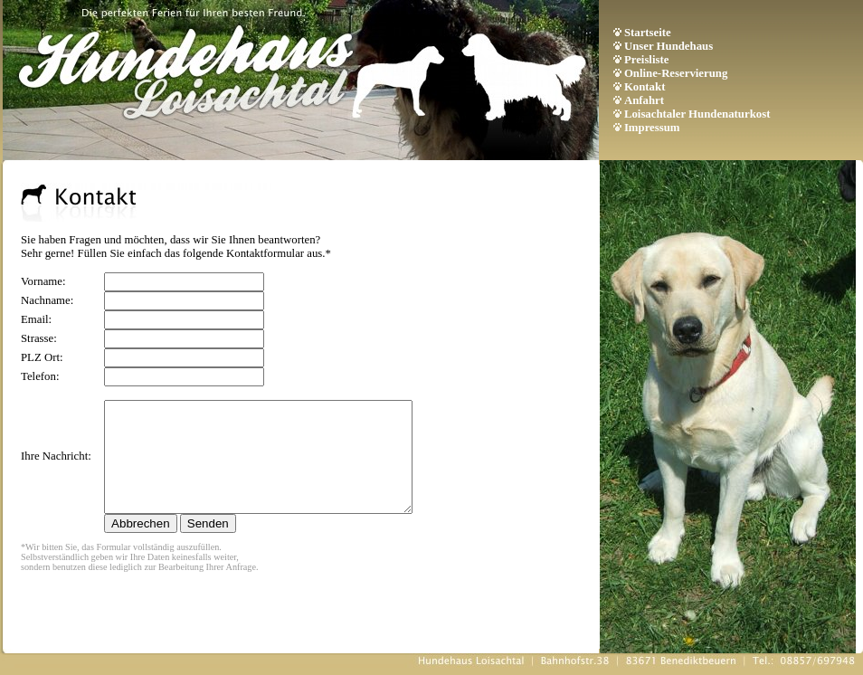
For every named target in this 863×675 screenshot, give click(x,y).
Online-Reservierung (675, 73)
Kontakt (645, 87)
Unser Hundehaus (668, 46)
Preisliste (646, 59)
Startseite (647, 32)
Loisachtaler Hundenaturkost (697, 114)
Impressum (652, 127)
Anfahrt (644, 100)
